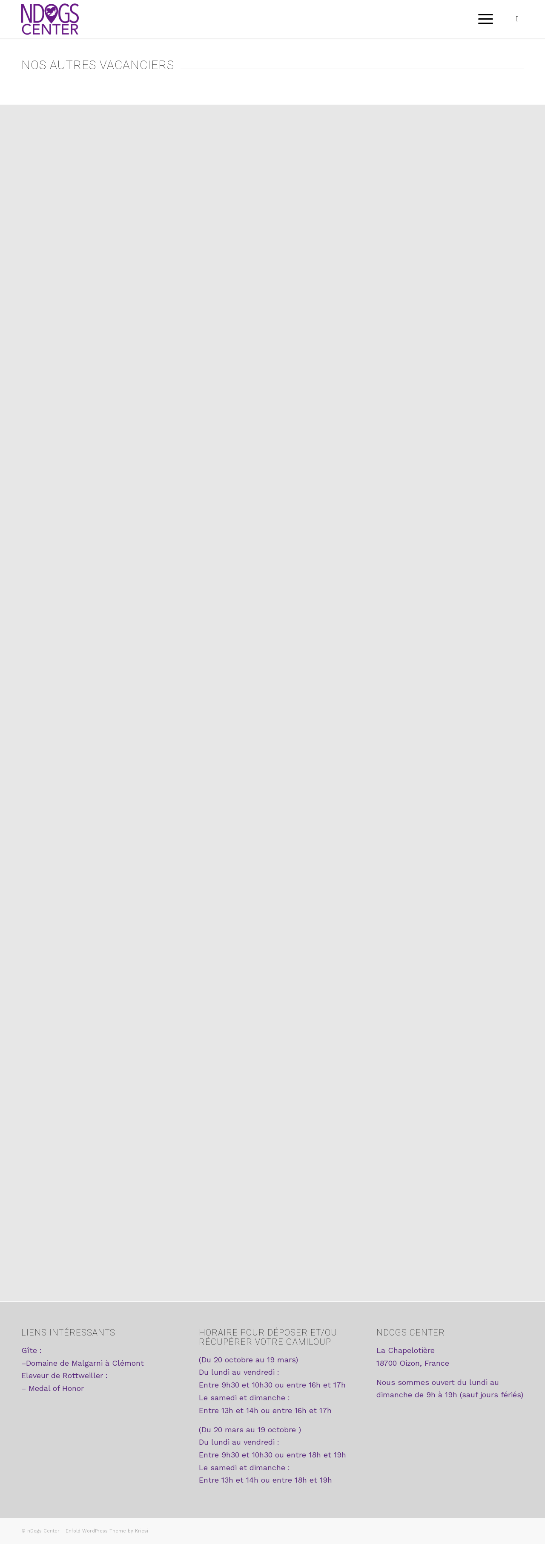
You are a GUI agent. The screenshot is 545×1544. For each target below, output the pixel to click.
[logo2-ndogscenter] (50, 19)
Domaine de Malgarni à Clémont (85, 1363)
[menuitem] (483, 19)
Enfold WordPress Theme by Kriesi (107, 1531)
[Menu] (483, 19)
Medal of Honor (56, 1388)
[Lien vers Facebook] (517, 18)
